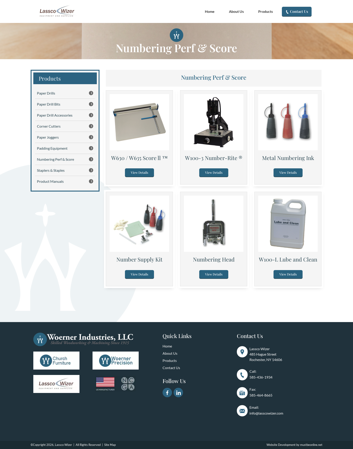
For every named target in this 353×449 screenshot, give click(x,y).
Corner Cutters (65, 126)
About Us (236, 11)
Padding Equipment (65, 148)
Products (265, 11)
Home (210, 11)
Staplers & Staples (65, 170)
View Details (139, 172)
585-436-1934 (260, 377)
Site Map (110, 445)
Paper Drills (65, 93)
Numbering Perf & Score (65, 159)
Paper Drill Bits (65, 104)
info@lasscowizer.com (266, 413)
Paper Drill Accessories (65, 115)
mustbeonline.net (311, 445)
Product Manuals (65, 181)
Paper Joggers (65, 137)
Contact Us (296, 11)
